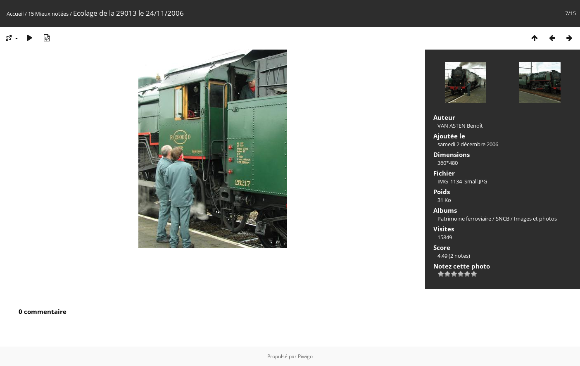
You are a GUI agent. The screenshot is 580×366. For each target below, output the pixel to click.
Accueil (15, 13)
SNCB (502, 218)
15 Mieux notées (48, 13)
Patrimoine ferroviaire (464, 218)
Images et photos (535, 218)
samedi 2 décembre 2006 (467, 144)
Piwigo (305, 356)
